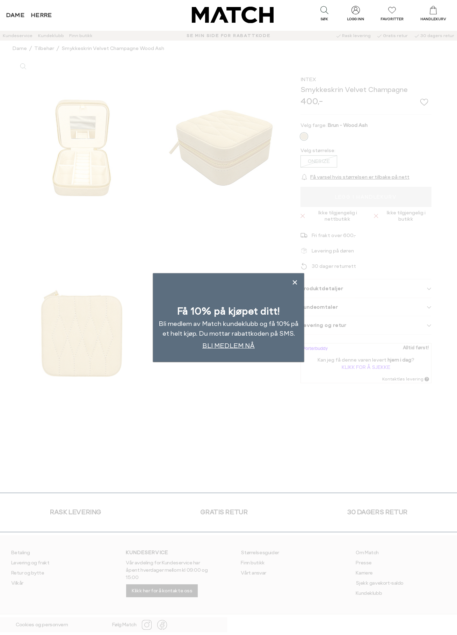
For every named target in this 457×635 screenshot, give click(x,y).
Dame (15, 15)
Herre (41, 15)
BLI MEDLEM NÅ (228, 346)
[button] (324, 15)
